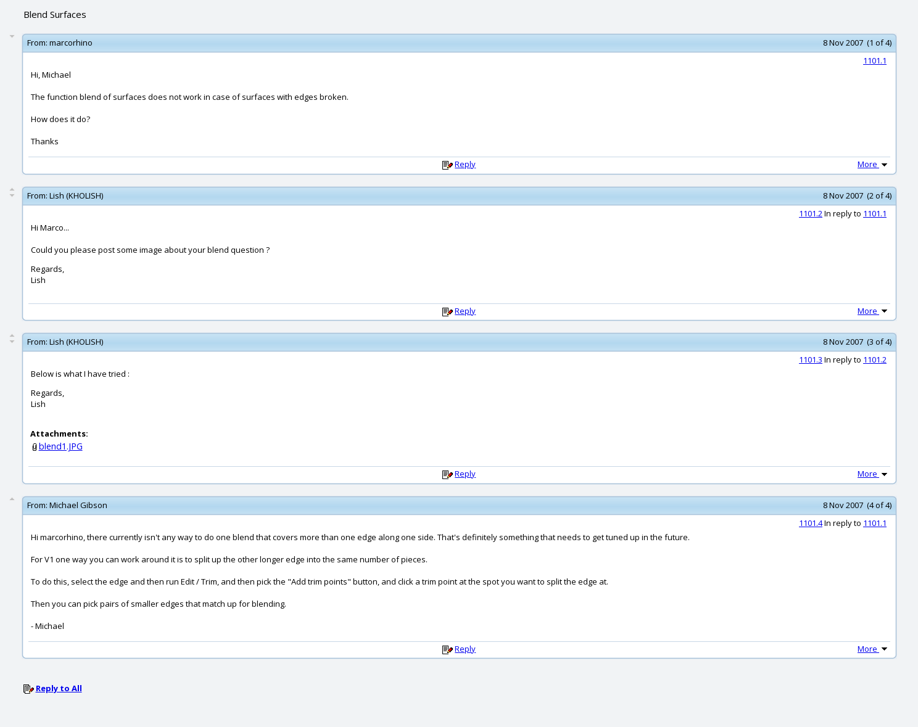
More (874, 164)
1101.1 (875, 60)
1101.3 (810, 359)
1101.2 (810, 213)
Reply (465, 164)
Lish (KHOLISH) (76, 195)
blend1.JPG (61, 446)
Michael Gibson (78, 505)
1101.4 (810, 522)
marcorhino (71, 42)
